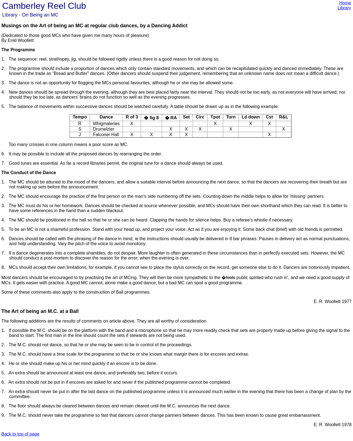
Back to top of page (20, 434)
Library (344, 8)
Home (345, 3)
